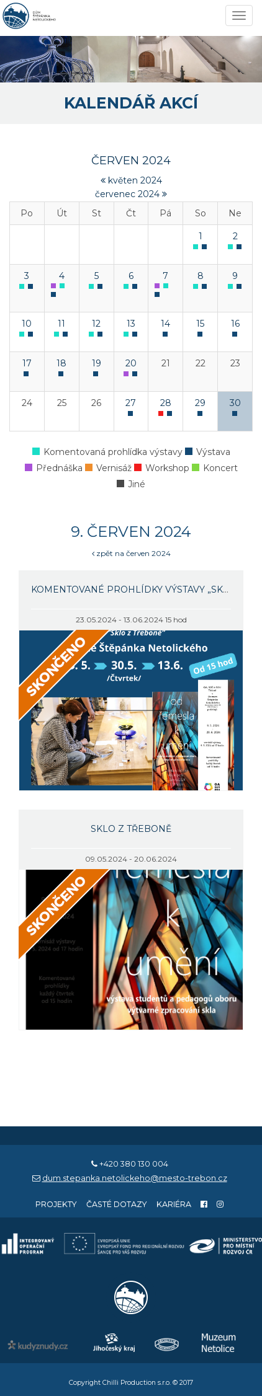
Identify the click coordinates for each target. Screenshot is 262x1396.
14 (165, 323)
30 (235, 403)
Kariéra (173, 1204)
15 (200, 323)
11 (61, 323)
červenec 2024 (131, 194)
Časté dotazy (116, 1204)
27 (130, 403)
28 (165, 403)
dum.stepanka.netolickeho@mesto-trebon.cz (134, 1178)
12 (96, 323)
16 (235, 323)
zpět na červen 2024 (131, 553)
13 (131, 323)
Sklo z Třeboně (131, 828)
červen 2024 (131, 160)
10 (27, 323)
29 (200, 403)
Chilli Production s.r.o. (136, 1383)
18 (61, 363)
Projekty (56, 1204)
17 (27, 363)
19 (96, 363)
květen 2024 (131, 180)
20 (131, 363)
